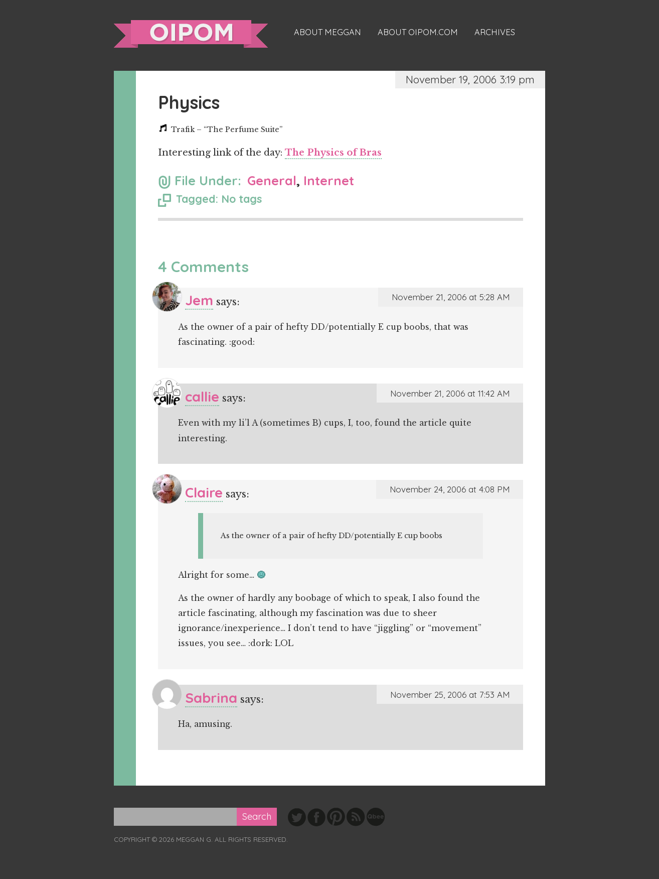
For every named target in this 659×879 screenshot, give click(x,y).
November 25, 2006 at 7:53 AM (450, 694)
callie (202, 396)
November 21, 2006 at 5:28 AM (451, 297)
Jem (199, 300)
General (271, 180)
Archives (494, 32)
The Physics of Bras (333, 152)
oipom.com (191, 34)
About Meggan (327, 32)
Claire (204, 492)
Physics (189, 102)
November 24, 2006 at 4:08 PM (450, 489)
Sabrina (211, 697)
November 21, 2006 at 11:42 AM (450, 393)
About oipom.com (418, 32)
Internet (328, 180)
